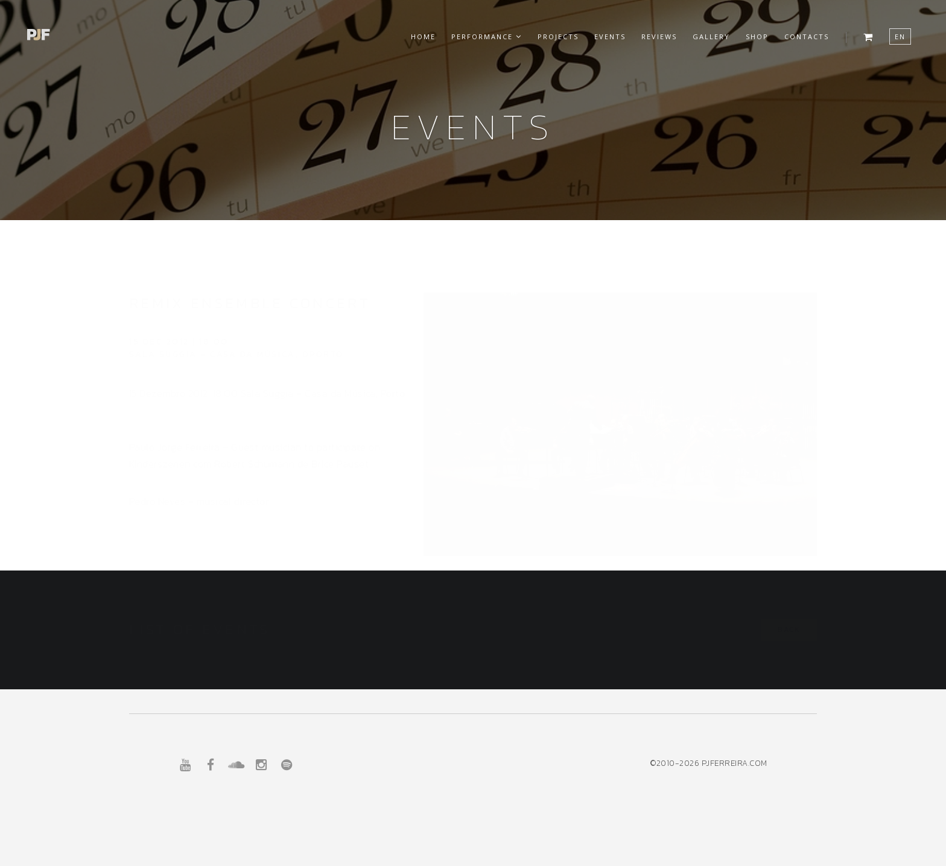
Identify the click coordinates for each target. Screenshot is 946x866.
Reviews (659, 36)
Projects (558, 36)
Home (423, 36)
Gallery (711, 36)
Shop (757, 36)
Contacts (806, 36)
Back (789, 629)
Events (610, 36)
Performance (486, 36)
